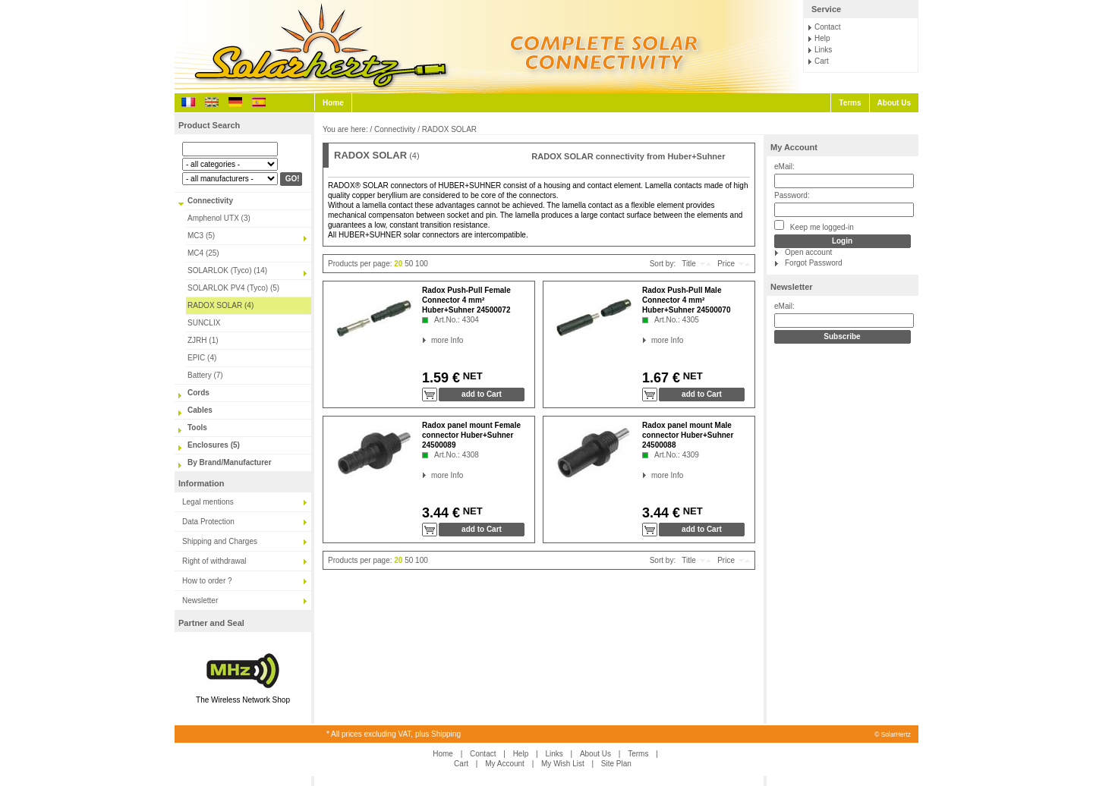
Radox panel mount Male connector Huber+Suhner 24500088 (687, 435)
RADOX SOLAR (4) (220, 305)
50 (409, 263)
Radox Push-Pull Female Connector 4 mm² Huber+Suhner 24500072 (466, 300)
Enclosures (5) (213, 445)
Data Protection (208, 521)
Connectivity (210, 200)
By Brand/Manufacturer (229, 462)
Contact (827, 27)
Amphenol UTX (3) (218, 218)
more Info (431, 340)
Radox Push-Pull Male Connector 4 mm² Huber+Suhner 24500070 (686, 300)
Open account (808, 252)
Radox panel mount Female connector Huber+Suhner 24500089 (471, 435)
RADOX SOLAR (449, 129)
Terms (850, 103)
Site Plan (616, 763)
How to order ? (207, 581)
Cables (200, 410)
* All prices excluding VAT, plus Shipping (393, 734)
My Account (793, 147)
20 (398, 263)
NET (471, 376)
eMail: (784, 166)
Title (689, 263)
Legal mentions (208, 502)
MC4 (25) (203, 253)
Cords (198, 392)
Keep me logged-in (814, 225)
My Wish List (562, 763)
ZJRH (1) (203, 340)
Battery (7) (205, 375)
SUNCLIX (203, 323)
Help (822, 38)
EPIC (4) (201, 358)
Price (726, 263)
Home (333, 103)
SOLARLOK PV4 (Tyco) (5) (233, 288)
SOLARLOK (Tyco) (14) (227, 270)
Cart (821, 61)
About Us (894, 103)
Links (823, 50)
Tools (197, 427)
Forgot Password (814, 263)
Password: (792, 195)
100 (421, 263)
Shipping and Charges (219, 541)
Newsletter (200, 600)
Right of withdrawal (214, 561)
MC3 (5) (201, 235)
